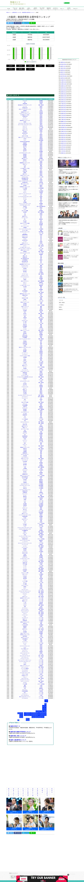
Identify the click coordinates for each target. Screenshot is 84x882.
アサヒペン (25, 444)
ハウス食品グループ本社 (25, 168)
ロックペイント (25, 398)
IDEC (25, 289)
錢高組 (25, 172)
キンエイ (25, 643)
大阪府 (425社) (63, 68)
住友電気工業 (24, 182)
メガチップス (24, 128)
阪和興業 (25, 150)
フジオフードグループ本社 (25, 355)
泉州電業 (25, 350)
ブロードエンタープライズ (25, 655)
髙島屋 (25, 279)
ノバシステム (24, 561)
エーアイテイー (25, 396)
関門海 (25, 686)
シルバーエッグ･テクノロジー (25, 338)
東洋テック (25, 619)
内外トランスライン (25, 281)
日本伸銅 (25, 310)
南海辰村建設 (24, 336)
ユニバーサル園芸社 (25, 668)
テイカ (25, 400)
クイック (25, 441)
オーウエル (25, 364)
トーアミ (25, 567)
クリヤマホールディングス (25, 205)
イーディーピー (25, 615)
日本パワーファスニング (25, 665)
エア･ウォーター (25, 217)
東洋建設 (25, 155)
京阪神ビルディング (25, 112)
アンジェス (25, 106)
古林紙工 (25, 627)
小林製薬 (25, 227)
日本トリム (25, 334)
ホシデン (25, 278)
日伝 (25, 434)
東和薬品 (25, 333)
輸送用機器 (41, 140)
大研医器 (25, 482)
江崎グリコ (25, 164)
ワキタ (25, 417)
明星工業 (25, 391)
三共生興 (25, 393)
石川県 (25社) (63, 145)
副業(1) (60, 307)
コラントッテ (24, 469)
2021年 (20, 65)
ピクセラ (25, 472)
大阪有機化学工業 (24, 178)
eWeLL (25, 531)
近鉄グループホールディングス (25, 347)
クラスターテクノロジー (25, 679)
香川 (28, 718)
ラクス (25, 382)
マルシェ (25, 677)
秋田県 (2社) (63, 101)
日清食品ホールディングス (25, 186)
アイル (25, 445)
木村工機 (25, 455)
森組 (25, 200)
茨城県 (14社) (63, 131)
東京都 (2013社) (63, 64)
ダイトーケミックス (25, 226)
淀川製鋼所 (25, 326)
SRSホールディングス (25, 302)
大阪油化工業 (24, 491)
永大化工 (25, 471)
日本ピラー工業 (25, 298)
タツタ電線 (25, 374)
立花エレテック (25, 243)
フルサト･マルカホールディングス (24, 181)
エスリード (25, 126)
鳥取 (28, 713)
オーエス (25, 323)
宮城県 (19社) (63, 129)
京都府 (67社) (63, 80)
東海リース (25, 427)
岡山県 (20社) (63, 89)
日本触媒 (25, 202)
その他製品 (41, 190)
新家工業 (25, 623)
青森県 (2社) (63, 153)
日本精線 (25, 303)
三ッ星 (25, 602)
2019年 (40, 65)
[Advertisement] (30, 81)
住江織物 (25, 524)
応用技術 (25, 251)
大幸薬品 (25, 368)
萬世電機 (25, 464)
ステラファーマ (25, 267)
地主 (25, 102)
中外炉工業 (25, 171)
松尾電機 (25, 631)
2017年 (10, 69)
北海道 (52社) (63, 141)
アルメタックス (25, 651)
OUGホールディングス (24, 175)
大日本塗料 (25, 461)
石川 (36, 711)
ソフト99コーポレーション (25, 247)
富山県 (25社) (63, 123)
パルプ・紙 (41, 233)
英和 (25, 316)
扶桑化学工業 (24, 295)
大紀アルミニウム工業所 (25, 223)
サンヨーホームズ (24, 375)
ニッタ (25, 296)
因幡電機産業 (24, 234)
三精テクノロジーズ (25, 306)
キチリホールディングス (25, 381)
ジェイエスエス (25, 669)
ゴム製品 (41, 296)
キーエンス (25, 100)
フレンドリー (24, 650)
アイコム (25, 462)
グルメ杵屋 (25, 564)
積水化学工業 (24, 133)
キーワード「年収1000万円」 (59, 875)
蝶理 (25, 167)
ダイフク (25, 198)
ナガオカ (25, 314)
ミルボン (25, 238)
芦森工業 (25, 406)
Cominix (24, 550)
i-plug (25, 534)
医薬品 (41, 106)
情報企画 (25, 448)
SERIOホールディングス (25, 598)
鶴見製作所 (25, 414)
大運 (25, 467)
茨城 (45, 713)
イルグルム (25, 361)
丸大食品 (25, 392)
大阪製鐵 (25, 451)
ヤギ (25, 213)
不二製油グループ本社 (25, 114)
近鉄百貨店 (25, 636)
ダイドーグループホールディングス (25, 124)
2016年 (20, 69)
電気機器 (41, 100)
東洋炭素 (25, 305)
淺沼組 (25, 148)
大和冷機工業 (24, 638)
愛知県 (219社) (64, 95)
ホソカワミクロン (24, 265)
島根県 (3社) (63, 139)
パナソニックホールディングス (25, 203)
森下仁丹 (25, 509)
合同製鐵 (25, 431)
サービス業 (41, 127)
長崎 (18, 713)
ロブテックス (24, 407)
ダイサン (25, 630)
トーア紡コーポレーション (25, 285)
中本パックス (24, 574)
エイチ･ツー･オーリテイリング (25, 193)
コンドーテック (25, 460)
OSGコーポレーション (25, 633)
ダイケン (25, 506)
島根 (26, 713)
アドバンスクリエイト (25, 276)
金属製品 (41, 351)
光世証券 (25, 206)
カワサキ (25, 682)
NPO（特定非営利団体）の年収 (71, 277)
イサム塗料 (25, 344)
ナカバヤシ (25, 593)
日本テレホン (24, 596)
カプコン (25, 245)
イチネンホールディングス (25, 252)
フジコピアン (24, 551)
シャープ (25, 224)
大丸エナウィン (25, 519)
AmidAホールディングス (24, 634)
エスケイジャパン (24, 585)
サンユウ (25, 520)
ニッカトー (25, 523)
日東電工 (25, 169)
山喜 (25, 688)
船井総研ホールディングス (25, 264)
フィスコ (25, 568)
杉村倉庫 (25, 409)
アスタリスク (24, 557)
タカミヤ (25, 582)
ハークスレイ (24, 354)
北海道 (46, 700)
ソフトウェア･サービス (24, 592)
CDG (25, 430)
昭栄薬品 (25, 154)
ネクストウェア (25, 612)
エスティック (24, 507)
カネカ (25, 209)
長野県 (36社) (63, 93)
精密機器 (41, 254)
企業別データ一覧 (14, 877)
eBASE (25, 571)
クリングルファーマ (25, 412)
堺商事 (25, 299)
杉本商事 (25, 410)
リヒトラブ (25, 560)
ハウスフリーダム (24, 386)
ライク (25, 595)
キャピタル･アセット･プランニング (25, 395)
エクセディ (25, 512)
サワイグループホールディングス (24, 123)
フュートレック (25, 369)
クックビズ (25, 510)
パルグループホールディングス (25, 529)
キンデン (25, 134)
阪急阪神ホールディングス (25, 162)
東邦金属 (25, 578)
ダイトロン (25, 161)
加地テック (25, 389)
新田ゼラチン (24, 216)
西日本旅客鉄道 (25, 476)
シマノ (25, 140)
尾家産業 (25, 626)
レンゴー (25, 233)
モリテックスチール (25, 610)
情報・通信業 (41, 105)
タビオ (25, 647)
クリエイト (25, 575)
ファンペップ (24, 119)
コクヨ (25, 190)
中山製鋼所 (25, 337)
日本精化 (25, 268)
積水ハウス (25, 174)
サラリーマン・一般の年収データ (17, 875)
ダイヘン (25, 151)
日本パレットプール (25, 637)
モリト (25, 358)
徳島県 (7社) (62, 72)
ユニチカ (25, 481)
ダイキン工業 (24, 230)
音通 (25, 606)
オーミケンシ (24, 607)
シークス (25, 241)
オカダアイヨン (25, 320)
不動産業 (41, 102)
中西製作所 (25, 492)
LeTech (25, 138)
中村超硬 (25, 576)
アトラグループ (25, 617)
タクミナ (25, 388)
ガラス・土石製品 (41, 305)
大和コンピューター (25, 458)
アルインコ (25, 385)
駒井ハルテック (25, 426)
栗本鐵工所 (25, 257)
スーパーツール (25, 544)
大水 (25, 522)
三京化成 (25, 450)
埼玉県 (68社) (63, 111)
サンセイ (25, 495)
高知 (26, 720)
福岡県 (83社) (63, 113)
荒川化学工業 (24, 240)
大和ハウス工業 (25, 136)
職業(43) (60, 309)
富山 (39, 711)
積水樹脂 (25, 383)
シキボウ (25, 603)
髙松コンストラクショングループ (24, 137)
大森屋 (25, 499)
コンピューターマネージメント (25, 591)
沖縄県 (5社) (62, 62)
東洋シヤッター (25, 513)
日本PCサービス (25, 675)
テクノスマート (25, 307)
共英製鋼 (25, 357)
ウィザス (25, 565)
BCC (25, 692)
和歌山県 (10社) (64, 133)
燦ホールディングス (25, 183)
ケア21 (25, 662)
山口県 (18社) (63, 115)
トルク (25, 644)
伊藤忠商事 (25, 103)
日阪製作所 (25, 343)
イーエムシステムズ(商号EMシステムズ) (25, 376)
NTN (25, 312)
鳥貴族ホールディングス (25, 447)
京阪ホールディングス (25, 250)
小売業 (41, 141)
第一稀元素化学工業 (25, 258)
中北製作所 (25, 378)
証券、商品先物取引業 (41, 206)
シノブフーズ (24, 541)
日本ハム (25, 147)
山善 (25, 214)
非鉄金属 (41, 182)
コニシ (25, 288)
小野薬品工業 (24, 116)
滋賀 (34, 713)
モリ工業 (25, 413)
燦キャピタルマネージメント (24, 696)
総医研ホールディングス (25, 244)
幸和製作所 (25, 620)
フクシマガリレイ (24, 457)
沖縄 (18, 720)
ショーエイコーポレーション (24, 489)
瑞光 (25, 443)
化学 (41, 109)
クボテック (25, 533)
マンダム (25, 195)
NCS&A (24, 313)
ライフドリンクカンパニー (25, 646)
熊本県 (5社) (63, 135)
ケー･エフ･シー (25, 352)
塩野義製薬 (25, 144)
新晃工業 (25, 324)
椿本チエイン (24, 365)
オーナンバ (25, 440)
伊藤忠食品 (25, 372)
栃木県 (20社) (63, 109)
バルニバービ (24, 599)
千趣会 (25, 345)
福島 (45, 711)
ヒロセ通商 (25, 188)
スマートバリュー (24, 667)
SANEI (25, 554)
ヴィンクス (25, 423)
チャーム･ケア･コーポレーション (24, 660)
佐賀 (20, 713)
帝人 (25, 219)
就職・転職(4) (62, 302)
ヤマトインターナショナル (25, 540)
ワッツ (25, 579)
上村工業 (25, 189)
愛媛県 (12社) (63, 121)
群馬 (41, 713)
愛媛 (26, 718)
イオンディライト (24, 589)
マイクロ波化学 (25, 419)
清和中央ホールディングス (25, 293)
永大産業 (25, 503)
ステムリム (25, 309)
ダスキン (25, 283)
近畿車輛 (25, 505)
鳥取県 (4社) (63, 149)
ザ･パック (25, 300)
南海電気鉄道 (24, 436)
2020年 (30, 65)
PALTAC (24, 327)
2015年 (30, 69)
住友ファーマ (24, 130)
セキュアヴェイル (24, 678)
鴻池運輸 (25, 548)
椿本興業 (25, 271)
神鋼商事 (25, 157)
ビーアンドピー (25, 547)
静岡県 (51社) (63, 91)
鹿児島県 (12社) (64, 127)
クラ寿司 (25, 640)
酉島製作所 (25, 453)
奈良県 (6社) (62, 74)
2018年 (50, 65)
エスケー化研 (24, 478)
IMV (25, 254)
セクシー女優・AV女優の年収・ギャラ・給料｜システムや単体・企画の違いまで (71, 245)
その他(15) (61, 304)
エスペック (25, 433)
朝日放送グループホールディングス (25, 105)
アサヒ (25, 616)
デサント (25, 282)
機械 (41, 165)
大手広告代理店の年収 (68, 266)
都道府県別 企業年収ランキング (28, 12)
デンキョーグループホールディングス (25, 527)
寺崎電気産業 (24, 516)
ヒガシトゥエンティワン (25, 653)
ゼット (25, 588)
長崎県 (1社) (63, 86)
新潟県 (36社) (63, 107)
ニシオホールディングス (25, 558)
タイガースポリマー (25, 454)
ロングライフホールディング (24, 661)
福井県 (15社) (63, 87)
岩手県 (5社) (63, 147)
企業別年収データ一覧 (16, 12)
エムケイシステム (24, 609)
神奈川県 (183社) (63, 76)
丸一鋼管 (25, 321)
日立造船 (25, 286)
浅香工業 (25, 488)
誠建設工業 (25, 562)
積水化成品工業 (25, 261)
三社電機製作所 (25, 530)
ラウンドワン (24, 493)
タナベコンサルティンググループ (24, 248)
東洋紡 (25, 331)
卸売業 (41, 103)
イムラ (25, 500)
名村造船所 (25, 569)
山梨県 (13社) (63, 82)
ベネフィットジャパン (25, 681)
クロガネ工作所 (25, 624)
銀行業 (41, 120)
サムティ (25, 192)
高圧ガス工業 (24, 553)
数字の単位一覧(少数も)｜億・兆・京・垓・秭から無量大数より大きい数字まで (71, 232)
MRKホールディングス (25, 622)
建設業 (41, 117)
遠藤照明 (25, 555)
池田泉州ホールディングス (25, 120)
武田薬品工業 (24, 107)
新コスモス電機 (25, 210)
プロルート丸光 (25, 674)
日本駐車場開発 (25, 691)
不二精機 (25, 584)
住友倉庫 (25, 212)
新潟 (42, 711)
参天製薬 (25, 145)
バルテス (25, 605)
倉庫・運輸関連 (41, 212)
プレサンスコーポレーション (24, 113)
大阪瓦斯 (25, 317)
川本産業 (25, 479)
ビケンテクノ (24, 689)
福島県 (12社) (63, 143)
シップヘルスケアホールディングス (25, 196)
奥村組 (25, 121)
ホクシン (25, 486)
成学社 (25, 664)
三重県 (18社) (63, 119)
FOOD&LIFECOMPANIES (25, 141)
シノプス (25, 292)
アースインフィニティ (25, 658)
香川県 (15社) (63, 97)
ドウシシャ (25, 403)
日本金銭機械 (24, 405)
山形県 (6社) (63, 125)
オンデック (25, 127)
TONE (25, 438)
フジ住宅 (25, 498)
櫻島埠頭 (25, 496)
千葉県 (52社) (63, 103)
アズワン (25, 340)
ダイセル (25, 220)
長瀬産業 (25, 110)
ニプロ (25, 319)
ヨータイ (25, 367)
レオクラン (25, 269)
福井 (36, 713)
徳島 (28, 720)
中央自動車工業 (25, 179)
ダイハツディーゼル (25, 429)
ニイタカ (25, 199)
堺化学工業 (25, 424)
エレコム (25, 465)
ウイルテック (24, 693)
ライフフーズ (24, 641)
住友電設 (25, 185)
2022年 (10, 65)
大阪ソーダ (25, 255)
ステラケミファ (25, 262)
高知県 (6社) (62, 70)
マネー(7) (61, 300)
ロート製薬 (25, 207)
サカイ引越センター (25, 648)
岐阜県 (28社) (63, 105)
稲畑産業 (25, 143)
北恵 (25, 420)
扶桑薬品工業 (24, 474)
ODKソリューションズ (25, 330)
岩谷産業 (25, 131)
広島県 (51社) (63, 117)
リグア (25, 526)
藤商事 (25, 360)
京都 (32, 713)
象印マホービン (25, 158)
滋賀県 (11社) (63, 66)
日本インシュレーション (25, 475)
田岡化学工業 (24, 237)
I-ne (25, 416)
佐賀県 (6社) (62, 78)
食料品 (41, 114)
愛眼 (25, 685)
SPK (25, 399)
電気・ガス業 (41, 159)
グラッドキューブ (24, 657)
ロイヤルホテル (25, 698)
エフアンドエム (25, 176)
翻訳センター (24, 600)
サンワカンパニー (24, 537)
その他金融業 (41, 188)
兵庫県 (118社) (64, 84)
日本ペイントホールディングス (25, 109)
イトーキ (25, 272)
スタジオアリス (25, 671)
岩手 (45, 706)
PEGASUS (25, 437)
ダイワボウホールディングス (24, 152)
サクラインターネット (25, 422)
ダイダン (25, 117)
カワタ (25, 348)
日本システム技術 (24, 402)
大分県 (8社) (63, 151)
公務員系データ (35, 875)
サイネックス (24, 654)
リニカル (25, 329)
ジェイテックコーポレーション (25, 536)
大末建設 (25, 221)
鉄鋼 (41, 257)
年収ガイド (8, 12)
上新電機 (25, 468)
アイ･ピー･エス (25, 274)
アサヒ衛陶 (25, 684)
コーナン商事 (24, 581)
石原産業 (25, 341)
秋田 (43, 706)
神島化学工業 (24, 538)
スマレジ (25, 613)
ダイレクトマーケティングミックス (25, 543)
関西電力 (25, 159)
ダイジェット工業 (24, 572)
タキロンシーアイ (24, 275)
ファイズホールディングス (25, 672)
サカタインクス (25, 236)
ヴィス (25, 379)
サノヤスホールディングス (25, 485)
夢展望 (25, 586)
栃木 (43, 713)
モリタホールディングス (25, 231)
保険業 (41, 276)
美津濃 (25, 362)
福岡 (22, 713)
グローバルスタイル (25, 695)
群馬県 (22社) (63, 99)
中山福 (25, 517)
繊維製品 (41, 219)
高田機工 (25, 351)
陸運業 (41, 162)
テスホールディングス (25, 371)
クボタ (25, 165)
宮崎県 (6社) (63, 137)
